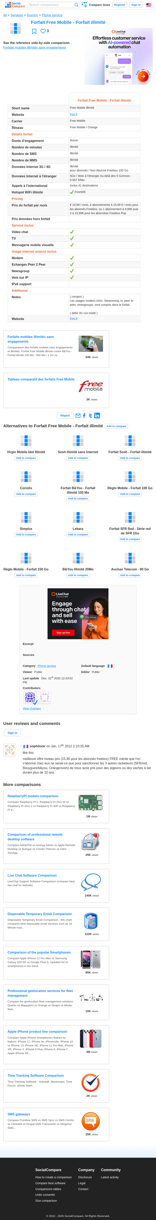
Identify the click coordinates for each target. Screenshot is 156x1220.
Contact (83, 1189)
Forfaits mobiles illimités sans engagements (34, 47)
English (148, 5)
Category (29, 666)
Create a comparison (84, 5)
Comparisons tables (48, 1189)
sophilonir (38, 746)
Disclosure (85, 1177)
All (5, 15)
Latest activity (110, 1177)
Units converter (45, 1194)
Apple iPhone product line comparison (37, 1031)
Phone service (52, 15)
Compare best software (50, 1183)
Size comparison (46, 1200)
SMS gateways (19, 1114)
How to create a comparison (53, 1177)
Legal (81, 1183)
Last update (31, 678)
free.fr (74, 114)
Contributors (31, 688)
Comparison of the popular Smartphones (39, 952)
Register (119, 4)
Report (65, 415)
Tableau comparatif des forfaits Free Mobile (41, 379)
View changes (32, 708)
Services (17, 15)
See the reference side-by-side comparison (36, 43)
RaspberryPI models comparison (33, 796)
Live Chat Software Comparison (32, 875)
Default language (93, 666)
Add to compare (116, 426)
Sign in (136, 4)
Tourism (32, 15)
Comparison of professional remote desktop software (35, 837)
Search (76, 5)
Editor (85, 672)
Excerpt (28, 644)
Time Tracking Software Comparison (36, 1075)
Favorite (34, 31)
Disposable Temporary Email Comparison (40, 914)
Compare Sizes (99, 5)
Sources (28, 655)
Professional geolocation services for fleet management (40, 993)
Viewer (27, 672)
